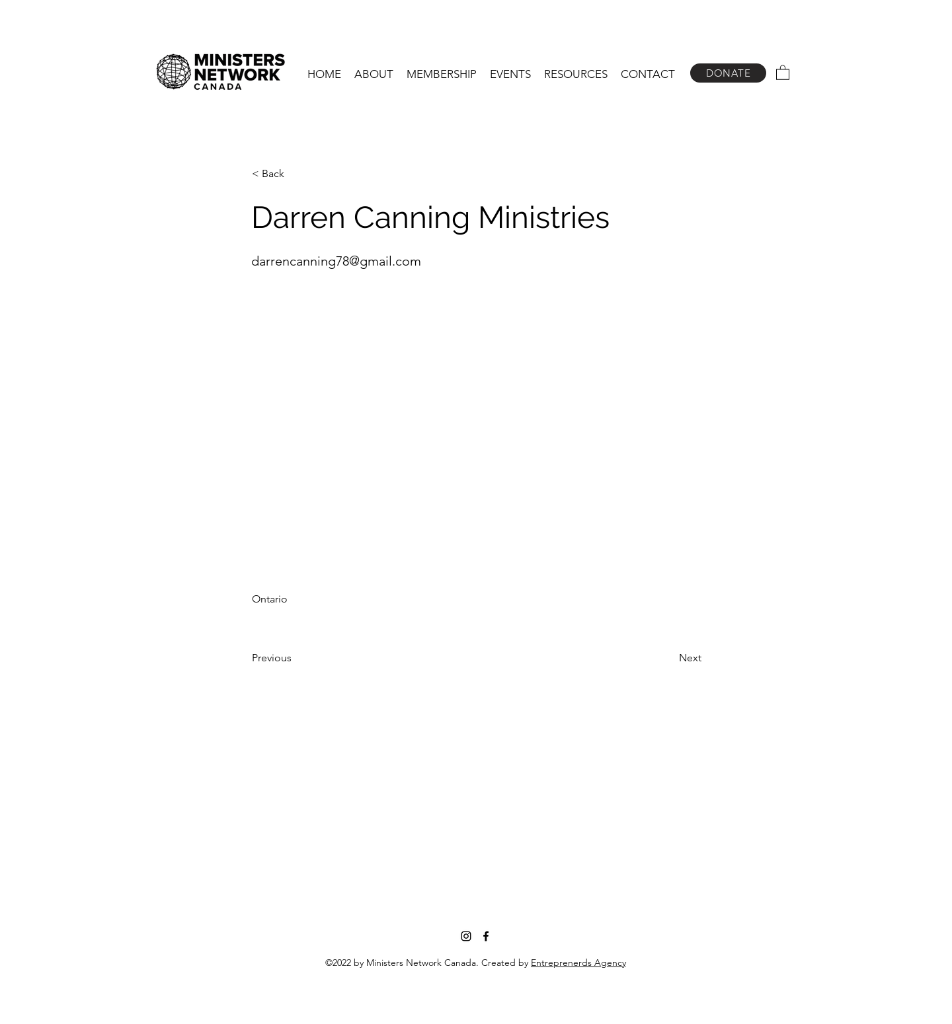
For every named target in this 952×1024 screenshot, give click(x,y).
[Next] (668, 658)
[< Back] (295, 174)
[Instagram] (466, 936)
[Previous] (295, 658)
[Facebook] (486, 936)
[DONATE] (728, 73)
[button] (374, 74)
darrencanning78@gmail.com (336, 261)
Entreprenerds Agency (578, 963)
